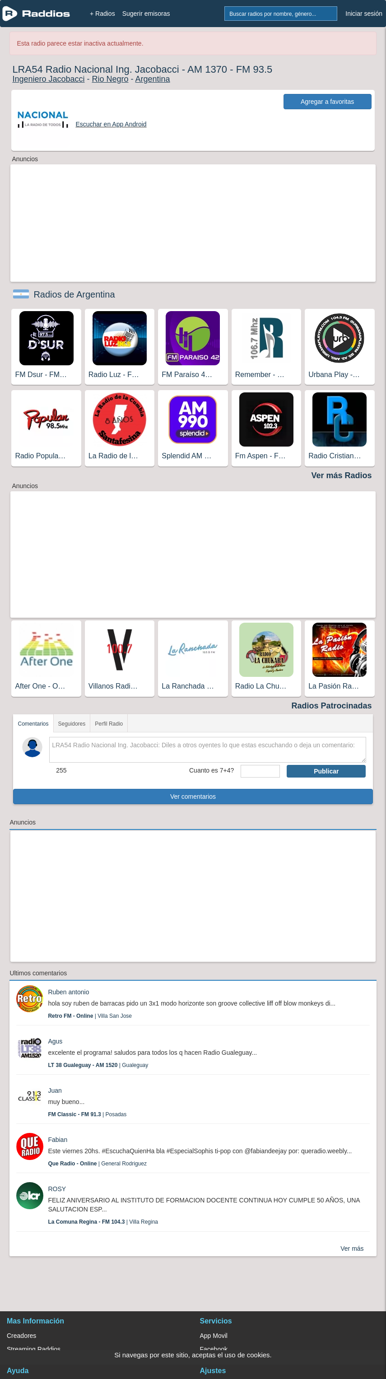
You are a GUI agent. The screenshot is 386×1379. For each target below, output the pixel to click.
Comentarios (33, 724)
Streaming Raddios (33, 1349)
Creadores (21, 1335)
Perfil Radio (109, 724)
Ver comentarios (193, 796)
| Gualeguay (98, 1065)
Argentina (152, 79)
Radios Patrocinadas (332, 705)
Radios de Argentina (74, 294)
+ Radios (102, 13)
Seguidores (72, 724)
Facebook (214, 1349)
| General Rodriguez (97, 1163)
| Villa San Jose (90, 1016)
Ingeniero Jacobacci (48, 79)
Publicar (326, 771)
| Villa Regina (103, 1222)
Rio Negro (110, 79)
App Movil (214, 1335)
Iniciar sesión (363, 13)
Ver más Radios (342, 475)
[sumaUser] (260, 771)
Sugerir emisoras (146, 13)
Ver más (351, 1248)
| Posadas (87, 1114)
